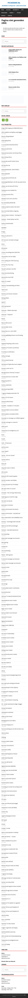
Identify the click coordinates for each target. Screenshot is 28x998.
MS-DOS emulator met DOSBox (9, 480)
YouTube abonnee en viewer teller (9, 376)
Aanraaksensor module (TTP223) (9, 853)
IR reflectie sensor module (7, 637)
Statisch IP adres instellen (7, 774)
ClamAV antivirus (5, 459)
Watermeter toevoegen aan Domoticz (10, 538)
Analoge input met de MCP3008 (9, 770)
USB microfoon (5, 733)
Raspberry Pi (16, 9)
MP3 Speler (4, 820)
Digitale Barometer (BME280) (8, 766)
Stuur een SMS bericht (6, 762)
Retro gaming (4, 542)
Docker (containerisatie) (7, 223)
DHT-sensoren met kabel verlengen (10, 240)
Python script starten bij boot (8, 778)
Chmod (3, 824)
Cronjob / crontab (5, 828)
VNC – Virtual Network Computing (9, 700)
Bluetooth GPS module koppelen (9, 476)
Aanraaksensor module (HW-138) (9, 849)
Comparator (4, 629)
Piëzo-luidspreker (5, 173)
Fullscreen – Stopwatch (7, 314)
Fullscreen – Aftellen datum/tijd (9, 310)
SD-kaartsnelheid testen (7, 401)
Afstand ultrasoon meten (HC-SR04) (10, 865)
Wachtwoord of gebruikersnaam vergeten (11, 364)
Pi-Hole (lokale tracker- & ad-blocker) (10, 588)
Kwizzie (3, 318)
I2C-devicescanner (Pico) (7, 194)
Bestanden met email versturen (9, 791)
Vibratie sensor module (7, 646)
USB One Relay (5, 915)
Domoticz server (5, 567)
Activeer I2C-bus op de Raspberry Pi (10, 911)
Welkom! (8, 9)
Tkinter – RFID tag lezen (7, 555)
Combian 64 (4, 546)
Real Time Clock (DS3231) (7, 745)
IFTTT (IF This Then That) (7, 265)
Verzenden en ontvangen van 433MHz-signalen (12, 418)
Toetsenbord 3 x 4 (5, 898)
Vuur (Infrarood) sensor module (9, 654)
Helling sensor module (6, 650)
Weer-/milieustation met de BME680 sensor (12, 517)
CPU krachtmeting (5, 550)
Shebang (3, 737)
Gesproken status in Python (8, 468)
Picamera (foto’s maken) (7, 782)
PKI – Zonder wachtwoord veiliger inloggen (11, 704)
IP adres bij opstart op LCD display (9, 484)
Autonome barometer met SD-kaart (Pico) (11, 153)
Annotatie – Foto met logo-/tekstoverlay (11, 492)
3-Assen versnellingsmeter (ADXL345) (10, 252)
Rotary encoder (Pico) (14, 87)
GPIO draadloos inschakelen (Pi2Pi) (9, 414)
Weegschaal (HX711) (6, 381)
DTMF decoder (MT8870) (7, 869)
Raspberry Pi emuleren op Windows (10, 347)
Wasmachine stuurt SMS (7, 277)
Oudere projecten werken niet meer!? (10, 207)
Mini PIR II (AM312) (6, 662)
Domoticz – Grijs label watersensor (9, 530)
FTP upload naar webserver (8, 795)
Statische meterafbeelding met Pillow (10, 285)
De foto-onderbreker (6, 385)
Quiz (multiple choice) (6, 327)
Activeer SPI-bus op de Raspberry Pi (10, 907)
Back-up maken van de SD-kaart (9, 613)
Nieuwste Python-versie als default (9, 410)
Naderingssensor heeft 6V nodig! (9, 497)
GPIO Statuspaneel (6, 306)
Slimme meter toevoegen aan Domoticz (11, 563)
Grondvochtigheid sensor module (9, 604)
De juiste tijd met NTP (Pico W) (8, 178)
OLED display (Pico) (14, 72)
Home (2, 9)
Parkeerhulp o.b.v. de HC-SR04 (8, 331)
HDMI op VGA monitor (6, 716)
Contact (3, 15)
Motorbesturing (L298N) (7, 389)
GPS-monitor (4, 472)
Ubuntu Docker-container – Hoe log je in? (11, 215)
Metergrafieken (5, 298)
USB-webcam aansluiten (7, 712)
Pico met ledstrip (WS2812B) (8, 202)
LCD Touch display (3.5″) (7, 725)
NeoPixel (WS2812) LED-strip (8, 932)
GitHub (3, 671)
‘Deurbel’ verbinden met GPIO (8, 269)
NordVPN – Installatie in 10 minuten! (10, 405)
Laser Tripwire (4, 451)
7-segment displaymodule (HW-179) (10, 393)
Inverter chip (4, 811)
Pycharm (3, 679)
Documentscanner (5, 592)
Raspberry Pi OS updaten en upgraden (10, 903)
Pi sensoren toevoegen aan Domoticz (10, 559)
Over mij (10, 15)
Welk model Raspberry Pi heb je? (9, 754)
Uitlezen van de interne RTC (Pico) (9, 186)
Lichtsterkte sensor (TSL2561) (8, 894)
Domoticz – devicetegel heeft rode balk (10, 521)
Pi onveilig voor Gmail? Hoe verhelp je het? (11, 787)
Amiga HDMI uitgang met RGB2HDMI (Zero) (15, 50)
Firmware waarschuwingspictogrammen (11, 675)
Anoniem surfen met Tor (7, 368)
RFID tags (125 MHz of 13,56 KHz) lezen (10, 878)
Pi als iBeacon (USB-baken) (7, 352)
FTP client (3, 799)
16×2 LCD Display (5, 944)
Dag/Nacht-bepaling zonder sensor (9, 343)
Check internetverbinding (7, 273)
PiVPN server (4, 426)
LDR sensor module (6, 658)
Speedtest (3, 227)
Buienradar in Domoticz (7, 505)
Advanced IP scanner (6, 617)
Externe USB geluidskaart (15, 64)
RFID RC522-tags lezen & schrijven (9, 890)
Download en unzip (6, 845)
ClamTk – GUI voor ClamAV (7, 455)
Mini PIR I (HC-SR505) (6, 666)
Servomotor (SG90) (6, 749)
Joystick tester (4, 571)
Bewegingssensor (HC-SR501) (8, 720)
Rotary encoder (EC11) (6, 236)
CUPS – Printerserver (6, 443)
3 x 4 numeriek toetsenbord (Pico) (17, 79)
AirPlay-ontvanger (5, 356)
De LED (3, 339)
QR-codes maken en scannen (8, 488)
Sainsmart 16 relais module (8, 923)
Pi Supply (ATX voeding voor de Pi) (9, 691)
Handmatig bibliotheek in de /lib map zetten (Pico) (13, 182)
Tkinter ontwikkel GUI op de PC (9, 840)
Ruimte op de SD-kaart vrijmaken (9, 294)
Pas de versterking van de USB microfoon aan (12, 729)
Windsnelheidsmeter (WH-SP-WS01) (10, 169)
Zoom (2, 434)
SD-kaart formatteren (6, 708)
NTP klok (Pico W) (5, 165)
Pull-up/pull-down (5, 575)
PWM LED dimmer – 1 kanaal (8, 836)
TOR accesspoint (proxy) (7, 360)
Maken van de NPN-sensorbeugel (9, 526)
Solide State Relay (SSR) (7, 758)
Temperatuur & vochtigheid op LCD (10, 430)
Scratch (3, 439)
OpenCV (3, 302)
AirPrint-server (5, 447)
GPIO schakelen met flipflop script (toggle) (17, 57)
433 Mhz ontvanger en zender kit (9, 422)
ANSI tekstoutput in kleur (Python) (9, 687)
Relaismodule (4, 857)
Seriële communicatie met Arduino (9, 509)
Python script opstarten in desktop (9, 832)
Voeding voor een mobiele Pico (9, 190)
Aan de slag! (4, 584)
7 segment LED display (6, 874)
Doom (2, 244)
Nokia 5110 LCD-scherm (7, 397)
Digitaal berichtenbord (6, 621)
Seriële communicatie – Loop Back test (10, 513)
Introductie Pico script (6, 579)
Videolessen (4, 12)
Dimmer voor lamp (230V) (7, 882)
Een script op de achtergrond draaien (10, 683)
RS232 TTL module (5, 281)
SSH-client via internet (6, 501)
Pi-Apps (3, 231)
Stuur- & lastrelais (5, 919)
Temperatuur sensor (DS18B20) (9, 807)
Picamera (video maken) (7, 741)
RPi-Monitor (4, 248)
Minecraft (3, 463)
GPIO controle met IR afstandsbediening (11, 936)
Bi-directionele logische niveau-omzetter (11, 886)
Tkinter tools (4, 289)
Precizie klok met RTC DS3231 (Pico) (10, 161)
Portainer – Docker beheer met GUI (10, 219)
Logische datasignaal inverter (8, 816)
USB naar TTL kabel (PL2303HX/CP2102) (11, 596)
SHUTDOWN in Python (6, 695)
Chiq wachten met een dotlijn (8, 256)
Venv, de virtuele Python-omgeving (9, 211)
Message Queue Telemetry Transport (10, 372)
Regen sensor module (6, 608)
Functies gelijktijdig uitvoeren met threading (12, 335)
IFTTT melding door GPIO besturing (10, 260)
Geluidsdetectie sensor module (9, 600)
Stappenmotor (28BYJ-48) (7, 625)
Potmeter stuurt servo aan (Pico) (9, 198)
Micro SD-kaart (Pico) (6, 157)
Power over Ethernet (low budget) (9, 803)
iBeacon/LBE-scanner (6, 323)
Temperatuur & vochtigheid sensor (9, 940)
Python (19, 12)
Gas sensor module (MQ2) (7, 633)
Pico (22, 9)
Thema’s (11, 12)
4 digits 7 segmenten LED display (9, 928)
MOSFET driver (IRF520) (7, 861)
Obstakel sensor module (7, 642)
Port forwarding (5, 534)
